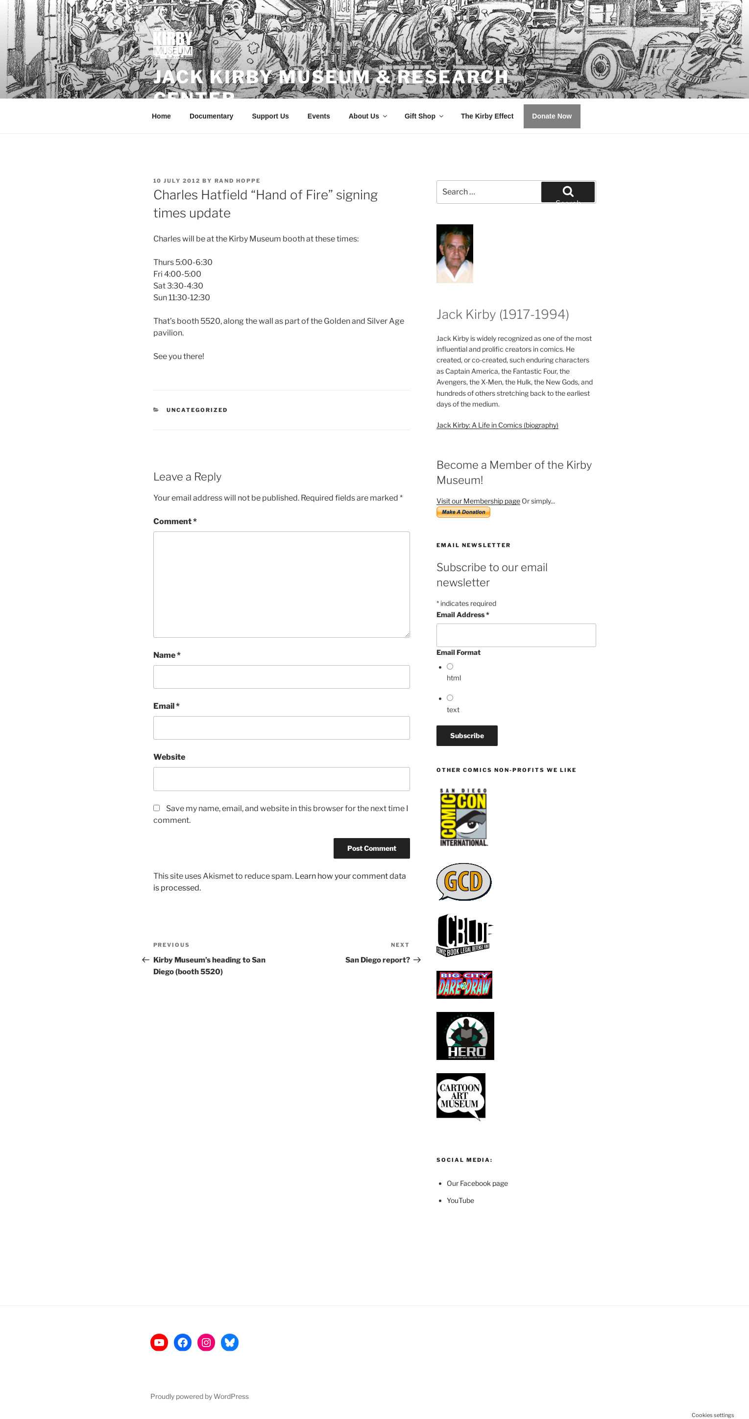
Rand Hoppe (238, 180)
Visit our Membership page (478, 501)
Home (161, 116)
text (453, 709)
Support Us (270, 116)
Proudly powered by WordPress (199, 1396)
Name (167, 655)
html (454, 677)
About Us (368, 116)
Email (166, 706)
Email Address (462, 614)
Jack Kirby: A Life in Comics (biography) (497, 425)
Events (319, 116)
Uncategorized (197, 410)
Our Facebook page (477, 1183)
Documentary (211, 116)
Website (169, 757)
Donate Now (552, 116)
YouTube (460, 1200)
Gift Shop (425, 116)
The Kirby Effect (487, 116)
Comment (175, 521)
